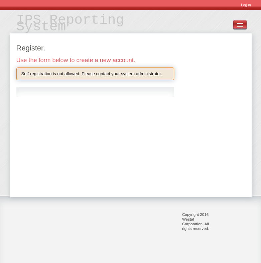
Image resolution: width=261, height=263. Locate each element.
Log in (246, 5)
